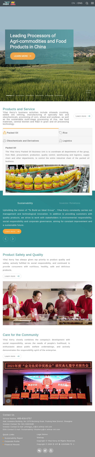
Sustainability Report (14, 438)
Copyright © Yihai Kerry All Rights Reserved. (56, 441)
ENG (80, 3)
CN (73, 3)
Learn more (83, 116)
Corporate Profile (12, 441)
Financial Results (12, 445)
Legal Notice (42, 434)
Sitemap (40, 438)
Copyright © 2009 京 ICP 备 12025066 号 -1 (55, 444)
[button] (10, 95)
